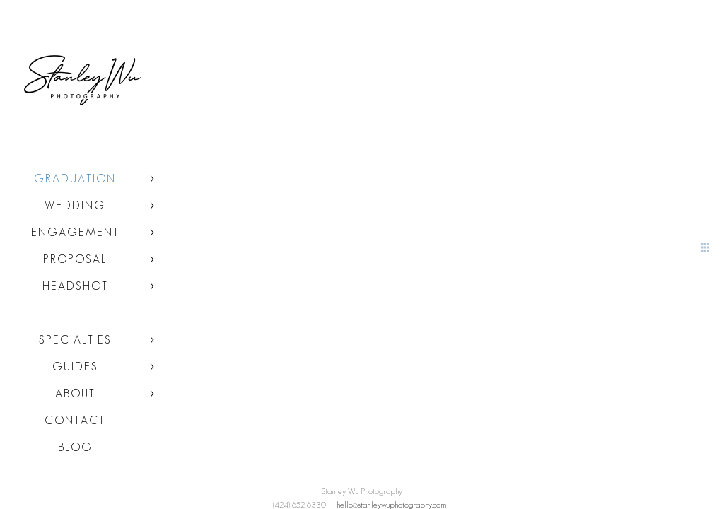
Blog (75, 447)
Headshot (75, 286)
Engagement (75, 232)
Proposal (75, 259)
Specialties (75, 340)
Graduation (75, 178)
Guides (75, 367)
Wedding (75, 205)
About (75, 393)
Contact (75, 420)
